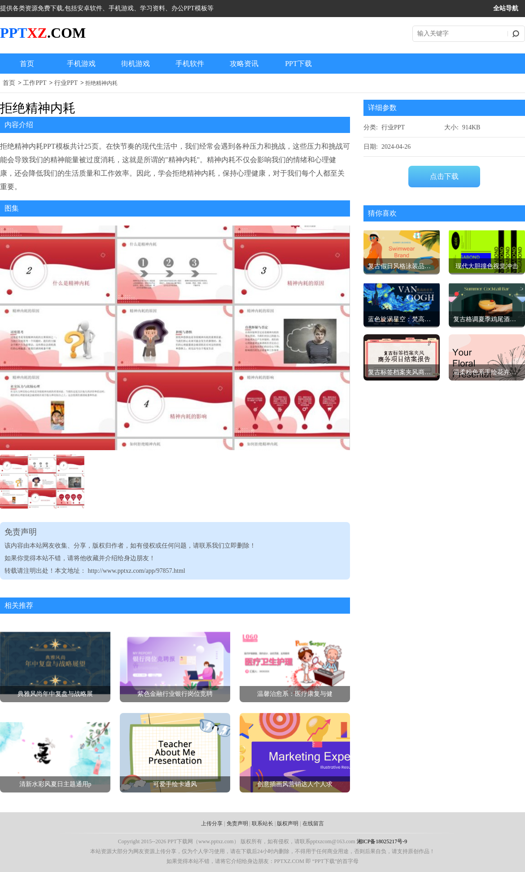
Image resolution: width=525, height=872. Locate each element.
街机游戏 (135, 63)
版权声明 (287, 823)
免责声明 (237, 823)
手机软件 (189, 63)
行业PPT (66, 83)
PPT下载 (298, 63)
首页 (27, 63)
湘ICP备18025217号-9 (382, 841)
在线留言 (313, 823)
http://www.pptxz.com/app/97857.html (136, 570)
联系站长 (262, 823)
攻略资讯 (244, 63)
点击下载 (444, 176)
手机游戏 (81, 63)
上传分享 (212, 823)
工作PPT (34, 83)
